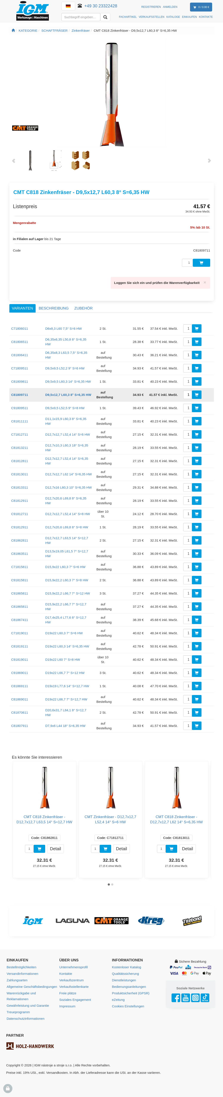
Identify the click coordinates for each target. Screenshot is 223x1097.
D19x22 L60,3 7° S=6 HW (64, 633)
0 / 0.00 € (200, 7)
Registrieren (151, 6)
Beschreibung (54, 308)
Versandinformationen (22, 973)
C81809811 (19, 381)
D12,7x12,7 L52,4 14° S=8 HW (67, 514)
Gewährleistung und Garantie (28, 1005)
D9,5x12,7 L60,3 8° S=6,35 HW (68, 395)
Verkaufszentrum (71, 980)
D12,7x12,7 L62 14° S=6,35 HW (68, 474)
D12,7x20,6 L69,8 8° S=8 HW (66, 527)
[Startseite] (13, 30)
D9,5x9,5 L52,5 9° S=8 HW (65, 408)
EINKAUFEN (189, 16)
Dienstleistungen (124, 980)
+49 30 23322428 (100, 5)
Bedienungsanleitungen (129, 986)
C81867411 (19, 620)
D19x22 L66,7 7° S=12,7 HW (66, 699)
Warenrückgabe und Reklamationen (21, 996)
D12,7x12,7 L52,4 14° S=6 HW (67, 434)
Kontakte (65, 973)
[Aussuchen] (105, 17)
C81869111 (19, 686)
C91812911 (19, 527)
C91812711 (19, 514)
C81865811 (19, 606)
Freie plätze (67, 993)
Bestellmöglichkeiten (21, 967)
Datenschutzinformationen (26, 1018)
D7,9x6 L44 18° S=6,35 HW (65, 726)
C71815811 (19, 567)
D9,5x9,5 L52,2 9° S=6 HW (65, 368)
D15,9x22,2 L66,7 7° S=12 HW (67, 593)
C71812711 (19, 434)
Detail (55, 848)
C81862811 (19, 540)
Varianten (22, 308)
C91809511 (19, 408)
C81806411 (19, 355)
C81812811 (19, 461)
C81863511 (19, 553)
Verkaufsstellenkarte (74, 986)
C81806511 (19, 342)
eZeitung (118, 999)
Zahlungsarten (17, 980)
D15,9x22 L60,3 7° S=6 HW (65, 567)
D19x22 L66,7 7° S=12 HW (65, 673)
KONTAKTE (206, 16)
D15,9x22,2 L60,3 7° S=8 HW (66, 580)
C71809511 (19, 368)
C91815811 (19, 580)
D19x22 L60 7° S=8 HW (62, 659)
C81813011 (19, 474)
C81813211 (19, 448)
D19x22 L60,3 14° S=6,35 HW (67, 646)
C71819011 (19, 633)
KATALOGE (173, 16)
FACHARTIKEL (128, 16)
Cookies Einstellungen (128, 1006)
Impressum (67, 1006)
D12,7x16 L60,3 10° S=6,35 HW (68, 487)
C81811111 (19, 421)
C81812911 (19, 500)
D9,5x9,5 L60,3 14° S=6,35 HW (68, 381)
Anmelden (170, 6)
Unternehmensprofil (73, 967)
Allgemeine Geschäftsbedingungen (32, 986)
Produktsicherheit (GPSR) (131, 993)
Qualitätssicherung (125, 973)
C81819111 (19, 646)
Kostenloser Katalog (126, 967)
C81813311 (19, 487)
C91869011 (19, 673)
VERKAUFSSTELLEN (151, 16)
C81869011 (19, 699)
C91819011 (19, 659)
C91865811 (19, 593)
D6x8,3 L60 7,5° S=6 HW (63, 328)
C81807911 (19, 726)
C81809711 (19, 395)
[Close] (204, 282)
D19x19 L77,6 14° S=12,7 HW (67, 686)
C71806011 (19, 328)
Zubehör (83, 308)
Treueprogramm (18, 1012)
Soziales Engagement (75, 999)
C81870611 (19, 712)
